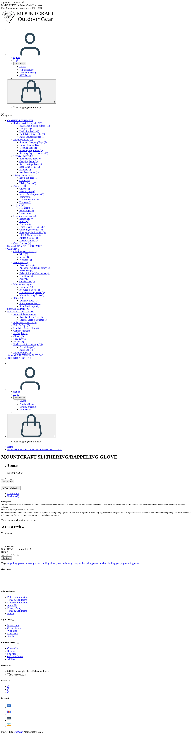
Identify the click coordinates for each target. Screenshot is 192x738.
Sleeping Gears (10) (23, 139)
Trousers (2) (25, 202)
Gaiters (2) (24, 180)
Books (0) (24, 221)
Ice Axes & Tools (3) (29, 289)
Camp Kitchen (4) (22, 243)
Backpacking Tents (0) (30, 158)
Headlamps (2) (26, 210)
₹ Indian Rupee (26, 69)
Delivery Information (17, 599)
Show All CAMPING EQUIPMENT (25, 246)
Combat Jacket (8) (22, 330)
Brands (10, 615)
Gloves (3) (24, 188)
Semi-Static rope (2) (29, 306)
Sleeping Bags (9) (22, 352)
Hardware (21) (20, 262)
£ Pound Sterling (27, 72)
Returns (11, 653)
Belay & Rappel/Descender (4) (34, 273)
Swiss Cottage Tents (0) (31, 164)
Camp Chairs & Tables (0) (32, 227)
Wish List (12, 633)
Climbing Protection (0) (31, 229)
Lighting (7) (19, 205)
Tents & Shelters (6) (23, 156)
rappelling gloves (15, 565)
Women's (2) (25, 259)
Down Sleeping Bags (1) (31, 145)
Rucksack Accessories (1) (31, 136)
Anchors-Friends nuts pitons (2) (34, 268)
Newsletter (12, 636)
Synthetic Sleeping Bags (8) (33, 142)
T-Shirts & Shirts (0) (29, 199)
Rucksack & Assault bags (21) (28, 344)
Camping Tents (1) (28, 161)
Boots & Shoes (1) (28, 177)
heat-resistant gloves (67, 565)
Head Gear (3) (20, 339)
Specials (11, 638)
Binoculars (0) (26, 218)
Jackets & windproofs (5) (31, 194)
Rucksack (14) (26, 350)
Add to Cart (7, 482)
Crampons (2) (26, 287)
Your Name (6, 533)
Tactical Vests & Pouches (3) (33, 319)
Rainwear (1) (25, 197)
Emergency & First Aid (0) (32, 232)
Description (13, 493)
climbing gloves (49, 565)
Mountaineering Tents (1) (31, 295)
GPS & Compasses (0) (30, 235)
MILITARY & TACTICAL (20, 311)
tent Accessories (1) (29, 172)
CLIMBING (13, 248)
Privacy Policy (14, 610)
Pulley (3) (24, 279)
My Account (13, 627)
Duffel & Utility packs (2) (32, 134)
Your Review (7, 548)
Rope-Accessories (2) (29, 303)
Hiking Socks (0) (27, 183)
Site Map (11, 656)
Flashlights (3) (20, 333)
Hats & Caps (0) (27, 191)
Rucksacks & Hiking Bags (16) (34, 126)
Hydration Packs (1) (29, 131)
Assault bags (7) (27, 347)
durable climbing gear (109, 565)
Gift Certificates (15, 658)
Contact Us (12, 650)
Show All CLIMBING (18, 309)
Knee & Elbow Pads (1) (31, 317)
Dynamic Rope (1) (28, 300)
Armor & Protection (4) (24, 314)
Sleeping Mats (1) (28, 147)
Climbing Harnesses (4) (24, 251)
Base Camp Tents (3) (29, 167)
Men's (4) (24, 257)
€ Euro (22, 66)
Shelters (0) (25, 169)
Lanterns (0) (25, 213)
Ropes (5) (18, 298)
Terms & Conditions (17, 602)
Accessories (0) (26, 265)
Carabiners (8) (26, 276)
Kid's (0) (23, 254)
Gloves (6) (18, 336)
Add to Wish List (10, 487)
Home (10, 446)
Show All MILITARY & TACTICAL (25, 355)
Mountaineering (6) (22, 284)
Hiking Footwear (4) (23, 175)
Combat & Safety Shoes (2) (26, 328)
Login (16, 60)
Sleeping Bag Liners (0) (31, 150)
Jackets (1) (18, 341)
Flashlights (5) (26, 208)
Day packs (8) (26, 128)
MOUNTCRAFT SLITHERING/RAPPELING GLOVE (34, 449)
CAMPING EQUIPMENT (20, 120)
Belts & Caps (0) (21, 325)
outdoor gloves (32, 565)
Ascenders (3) (26, 270)
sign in (16, 57)
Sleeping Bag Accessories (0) (33, 153)
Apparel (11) (19, 186)
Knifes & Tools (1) (28, 238)
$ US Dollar (25, 75)
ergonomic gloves (130, 565)
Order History (14, 630)
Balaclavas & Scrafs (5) (24, 322)
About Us (12, 607)
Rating (4, 554)
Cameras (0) (25, 224)
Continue (6, 560)
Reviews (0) (13, 496)
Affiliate (11, 661)
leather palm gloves (88, 565)
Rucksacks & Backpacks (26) (27, 123)
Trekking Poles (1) (28, 240)
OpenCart (18, 734)
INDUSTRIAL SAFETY (19, 358)
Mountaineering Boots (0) (32, 292)
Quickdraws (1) (27, 281)
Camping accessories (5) (25, 216)
